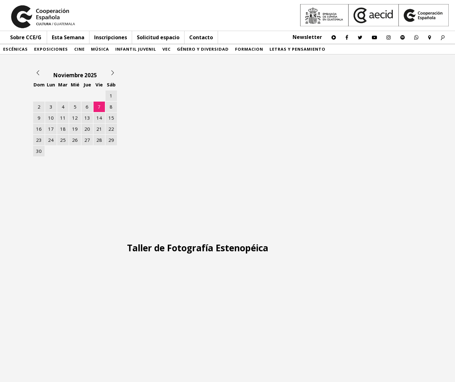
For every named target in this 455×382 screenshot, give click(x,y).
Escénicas (15, 49)
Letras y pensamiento (297, 49)
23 (39, 140)
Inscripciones (110, 37)
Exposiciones (51, 49)
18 (63, 129)
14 (99, 118)
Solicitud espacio (158, 37)
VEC (166, 49)
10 (51, 118)
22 (111, 129)
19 (75, 129)
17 (51, 129)
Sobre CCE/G (25, 37)
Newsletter (307, 37)
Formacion (249, 49)
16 (39, 129)
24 (51, 140)
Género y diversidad (203, 49)
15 (111, 118)
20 (87, 129)
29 (111, 140)
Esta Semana (68, 37)
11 (63, 118)
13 (87, 118)
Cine (79, 49)
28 (99, 140)
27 (87, 140)
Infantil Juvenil (135, 49)
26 (75, 140)
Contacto (201, 37)
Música (100, 49)
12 (75, 118)
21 (99, 129)
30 (39, 151)
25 (63, 140)
